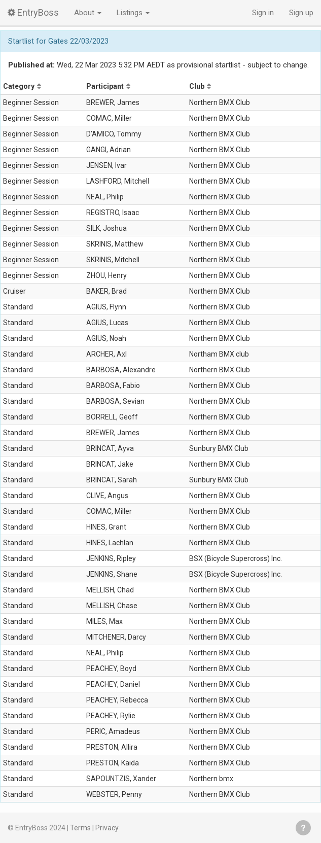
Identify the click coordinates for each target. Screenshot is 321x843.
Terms (80, 828)
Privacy (107, 828)
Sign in (263, 12)
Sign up (301, 12)
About (87, 12)
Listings (133, 12)
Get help (303, 827)
